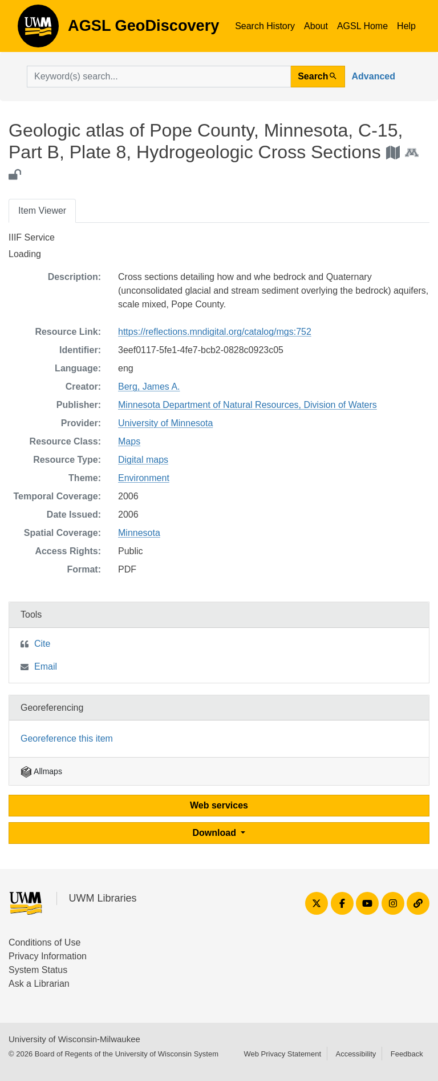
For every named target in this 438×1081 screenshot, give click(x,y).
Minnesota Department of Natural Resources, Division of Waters (247, 405)
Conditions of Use (44, 942)
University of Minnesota (165, 423)
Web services (219, 805)
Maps (129, 441)
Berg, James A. (149, 386)
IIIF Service (32, 237)
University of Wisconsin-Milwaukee (74, 1039)
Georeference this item (67, 738)
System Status (38, 970)
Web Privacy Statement (282, 1054)
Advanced (373, 76)
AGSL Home (362, 26)
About (316, 26)
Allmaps (41, 771)
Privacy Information (48, 956)
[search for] (159, 76)
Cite (42, 643)
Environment (143, 478)
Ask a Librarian (39, 983)
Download (216, 833)
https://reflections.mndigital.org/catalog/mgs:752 (214, 332)
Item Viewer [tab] (42, 210)
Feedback (407, 1054)
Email (45, 666)
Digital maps (143, 460)
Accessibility (355, 1054)
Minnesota (139, 533)
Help (406, 26)
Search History (265, 26)
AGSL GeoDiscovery (38, 29)
